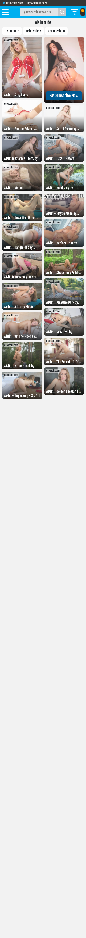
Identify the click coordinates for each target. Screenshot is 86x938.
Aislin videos (33, 31)
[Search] (62, 12)
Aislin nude (12, 31)
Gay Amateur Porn (37, 3)
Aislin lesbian (56, 31)
